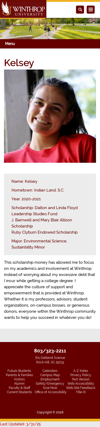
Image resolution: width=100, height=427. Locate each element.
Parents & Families (19, 375)
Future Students (19, 371)
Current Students (19, 392)
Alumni (19, 383)
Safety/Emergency (50, 383)
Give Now (50, 388)
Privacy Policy (80, 375)
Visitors (19, 379)
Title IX (81, 392)
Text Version (81, 379)
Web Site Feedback (80, 388)
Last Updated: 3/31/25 (20, 424)
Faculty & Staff (19, 388)
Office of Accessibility (51, 392)
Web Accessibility (80, 383)
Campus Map (50, 375)
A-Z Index (80, 371)
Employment (50, 379)
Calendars (50, 371)
